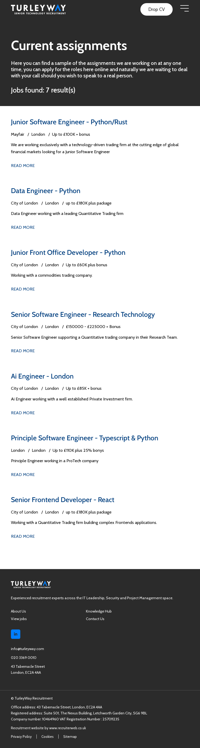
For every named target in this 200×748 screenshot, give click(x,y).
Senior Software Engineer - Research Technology (84, 314)
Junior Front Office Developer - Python (69, 252)
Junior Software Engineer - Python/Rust (70, 122)
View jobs (19, 618)
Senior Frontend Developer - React (63, 499)
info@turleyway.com (27, 648)
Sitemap (70, 736)
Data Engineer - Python (46, 190)
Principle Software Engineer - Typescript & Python (85, 437)
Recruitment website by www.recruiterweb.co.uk (48, 727)
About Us (18, 610)
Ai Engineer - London (42, 376)
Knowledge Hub (99, 610)
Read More (23, 165)
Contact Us (95, 618)
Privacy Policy (21, 736)
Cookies (47, 736)
